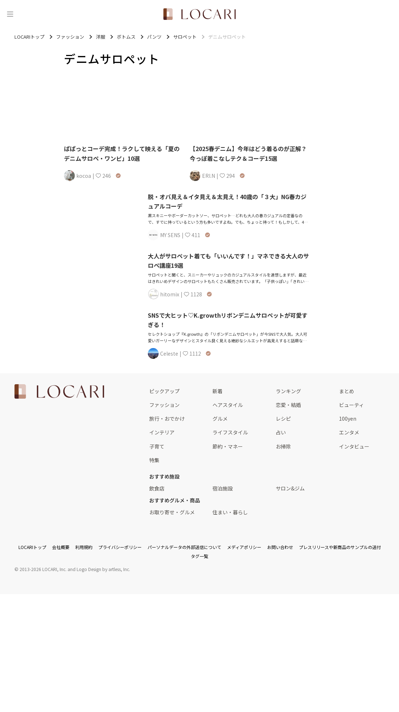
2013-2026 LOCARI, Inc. (43, 569)
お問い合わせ (280, 547)
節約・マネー (228, 446)
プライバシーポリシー (120, 547)
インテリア (162, 432)
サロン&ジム (290, 488)
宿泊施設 (223, 488)
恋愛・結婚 (288, 404)
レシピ (283, 418)
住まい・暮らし (230, 512)
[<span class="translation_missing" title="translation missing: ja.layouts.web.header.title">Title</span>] (199, 14)
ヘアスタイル (228, 404)
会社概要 (60, 547)
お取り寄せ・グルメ (172, 512)
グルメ (220, 418)
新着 (218, 391)
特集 (154, 460)
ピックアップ (164, 391)
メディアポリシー (244, 547)
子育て (156, 446)
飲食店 (156, 488)
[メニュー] (10, 14)
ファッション (164, 404)
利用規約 (84, 547)
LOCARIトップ (32, 547)
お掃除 (283, 446)
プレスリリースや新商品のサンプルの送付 (340, 547)
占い (281, 432)
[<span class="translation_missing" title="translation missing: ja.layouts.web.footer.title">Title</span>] (59, 391)
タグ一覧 (199, 556)
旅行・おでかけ (167, 418)
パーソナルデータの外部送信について (184, 547)
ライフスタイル (230, 432)
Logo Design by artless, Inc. (103, 569)
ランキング (288, 391)
